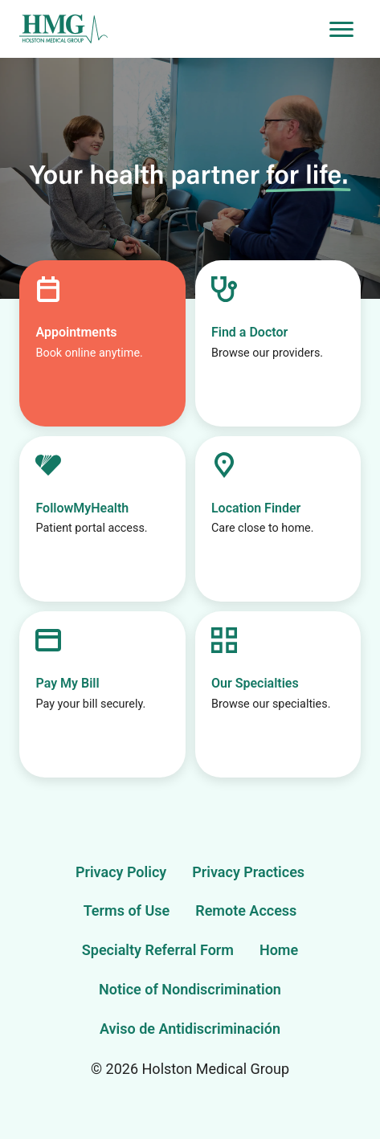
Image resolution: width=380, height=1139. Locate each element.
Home (278, 949)
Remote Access (245, 910)
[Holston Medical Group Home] (170, 29)
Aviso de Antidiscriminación (190, 1028)
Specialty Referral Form (158, 949)
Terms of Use (127, 910)
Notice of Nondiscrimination (190, 989)
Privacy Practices (248, 871)
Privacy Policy (121, 871)
